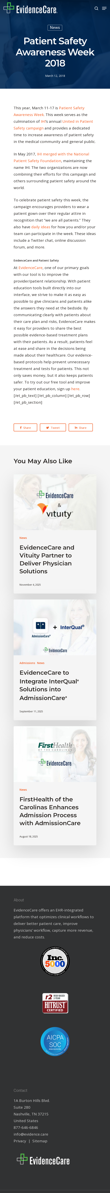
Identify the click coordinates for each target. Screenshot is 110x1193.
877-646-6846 (26, 1127)
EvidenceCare (31, 267)
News (55, 27)
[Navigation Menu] (104, 8)
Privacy (20, 1141)
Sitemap (39, 1141)
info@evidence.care (31, 1134)
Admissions (27, 663)
